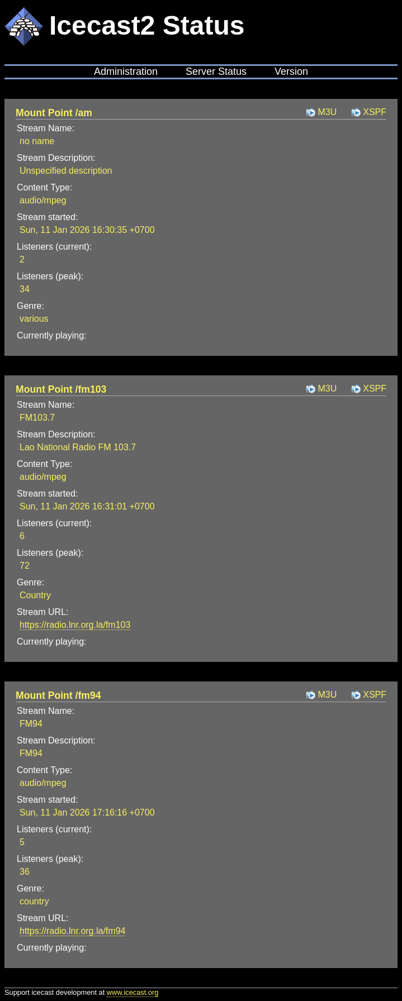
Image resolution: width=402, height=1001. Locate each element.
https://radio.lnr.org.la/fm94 (72, 931)
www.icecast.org (132, 992)
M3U (327, 112)
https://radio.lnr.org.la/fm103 (75, 625)
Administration (126, 71)
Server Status (216, 71)
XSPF (374, 112)
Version (291, 71)
